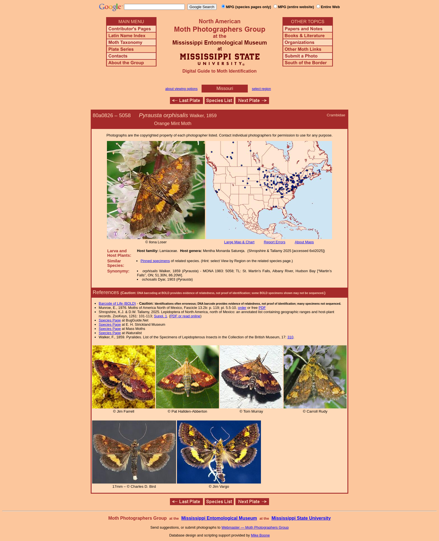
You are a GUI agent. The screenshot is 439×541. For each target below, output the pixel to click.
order (242, 308)
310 (290, 337)
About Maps (304, 242)
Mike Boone (260, 535)
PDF (262, 308)
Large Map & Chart (239, 242)
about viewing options (181, 89)
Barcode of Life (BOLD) (117, 303)
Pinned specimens (155, 261)
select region (261, 89)
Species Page (110, 320)
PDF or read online (185, 316)
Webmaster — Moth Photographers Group (255, 527)
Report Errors (274, 242)
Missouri (224, 88)
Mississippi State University (301, 518)
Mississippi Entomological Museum (219, 518)
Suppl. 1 (160, 316)
